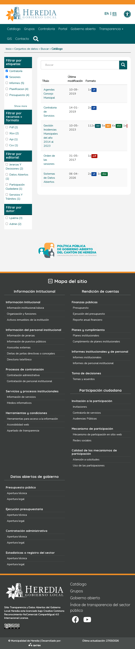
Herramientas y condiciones (26, 413)
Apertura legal (15, 499)
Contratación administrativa (23, 375)
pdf (94, 156)
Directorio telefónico (19, 359)
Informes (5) (16, 83)
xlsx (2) (14, 133)
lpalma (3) (15, 218)
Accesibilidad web (18, 425)
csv (97, 125)
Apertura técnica (17, 493)
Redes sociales (82, 440)
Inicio (9, 49)
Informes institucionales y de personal (100, 351)
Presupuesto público (21, 487)
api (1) (13, 139)
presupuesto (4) (19, 95)
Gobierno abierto (83, 29)
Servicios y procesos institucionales (32, 391)
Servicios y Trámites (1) (14, 197)
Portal (62, 29)
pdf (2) (13, 127)
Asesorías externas (19, 347)
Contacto (22, 39)
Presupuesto (81, 308)
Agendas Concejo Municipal (49, 94)
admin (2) (15, 224)
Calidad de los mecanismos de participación (94, 451)
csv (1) (13, 145)
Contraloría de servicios (87, 413)
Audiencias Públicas (85, 419)
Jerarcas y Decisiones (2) (14, 167)
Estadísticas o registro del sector (30, 552)
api (108, 125)
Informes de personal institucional (93, 363)
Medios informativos (19, 403)
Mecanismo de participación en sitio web (97, 434)
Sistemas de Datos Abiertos (49, 178)
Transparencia (111, 29)
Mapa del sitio (67, 281)
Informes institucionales (87, 357)
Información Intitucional (23, 302)
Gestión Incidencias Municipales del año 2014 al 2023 (51, 136)
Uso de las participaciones (89, 465)
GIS (9, 39)
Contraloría (46, 29)
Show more (20, 106)
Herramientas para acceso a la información (32, 419)
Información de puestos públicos (26, 341)
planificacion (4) (18, 89)
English (106, 13)
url (94, 89)
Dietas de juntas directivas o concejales (31, 353)
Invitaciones (80, 407)
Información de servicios (21, 397)
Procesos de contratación (25, 369)
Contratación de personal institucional (29, 381)
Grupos (29, 29)
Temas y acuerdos (84, 379)
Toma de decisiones (86, 373)
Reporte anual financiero (87, 320)
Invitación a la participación (92, 401)
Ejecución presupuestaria (24, 509)
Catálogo (14, 29)
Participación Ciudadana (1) (15, 187)
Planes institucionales (86, 335)
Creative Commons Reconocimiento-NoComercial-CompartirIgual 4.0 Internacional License (34, 614)
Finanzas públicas (85, 302)
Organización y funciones (21, 314)
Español (114, 13)
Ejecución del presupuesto (89, 314)
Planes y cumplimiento (88, 330)
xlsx (119, 125)
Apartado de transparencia (23, 431)
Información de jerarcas (21, 335)
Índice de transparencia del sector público (100, 607)
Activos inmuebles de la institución (28, 320)
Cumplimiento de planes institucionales (96, 341)
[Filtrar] (123, 65)
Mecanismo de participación (92, 428)
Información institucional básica (25, 308)
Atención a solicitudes (86, 459)
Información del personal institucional (33, 330)
